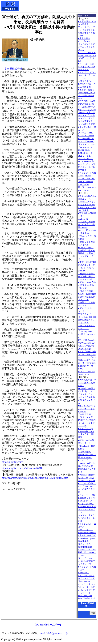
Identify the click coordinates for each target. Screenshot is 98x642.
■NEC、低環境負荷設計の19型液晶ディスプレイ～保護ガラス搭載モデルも (87, 300)
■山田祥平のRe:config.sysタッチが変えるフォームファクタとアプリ (86, 44)
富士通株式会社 (13, 68)
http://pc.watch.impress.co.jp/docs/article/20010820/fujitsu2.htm (35, 477)
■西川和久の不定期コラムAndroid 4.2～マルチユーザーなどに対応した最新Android (87, 220)
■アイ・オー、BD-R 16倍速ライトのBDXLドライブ (86, 498)
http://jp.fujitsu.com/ (12, 462)
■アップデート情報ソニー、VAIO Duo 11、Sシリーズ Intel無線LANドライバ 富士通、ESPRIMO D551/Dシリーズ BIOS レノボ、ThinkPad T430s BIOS (87, 362)
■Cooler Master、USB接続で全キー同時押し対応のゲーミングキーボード (86, 253)
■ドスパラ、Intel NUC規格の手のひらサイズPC (86, 67)
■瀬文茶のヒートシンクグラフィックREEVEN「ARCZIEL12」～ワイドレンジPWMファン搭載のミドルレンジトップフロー (87, 416)
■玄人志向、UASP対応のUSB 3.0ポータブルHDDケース (87, 104)
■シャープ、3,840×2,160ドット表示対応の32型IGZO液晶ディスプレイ (87, 466)
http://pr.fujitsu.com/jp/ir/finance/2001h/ (22, 468)
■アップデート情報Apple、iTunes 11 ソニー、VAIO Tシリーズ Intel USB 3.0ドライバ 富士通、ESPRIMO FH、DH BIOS (87, 181)
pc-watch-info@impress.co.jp (53, 633)
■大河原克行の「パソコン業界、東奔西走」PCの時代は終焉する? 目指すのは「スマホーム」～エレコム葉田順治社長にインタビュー (87, 391)
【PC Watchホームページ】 (49, 624)
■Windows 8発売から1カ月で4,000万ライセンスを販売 (86, 478)
